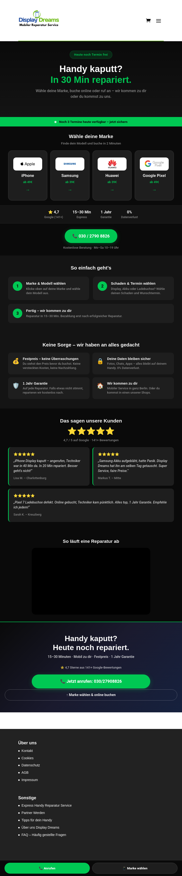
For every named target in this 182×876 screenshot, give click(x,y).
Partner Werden (33, 813)
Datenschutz (31, 765)
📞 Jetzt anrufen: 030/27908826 (91, 681)
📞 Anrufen (47, 868)
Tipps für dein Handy (37, 820)
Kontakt (27, 751)
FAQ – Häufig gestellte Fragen (44, 835)
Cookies (28, 758)
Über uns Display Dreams (40, 827)
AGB (25, 772)
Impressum (30, 780)
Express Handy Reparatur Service (47, 805)
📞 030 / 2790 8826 (90, 236)
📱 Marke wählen (134, 868)
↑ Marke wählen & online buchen (91, 695)
